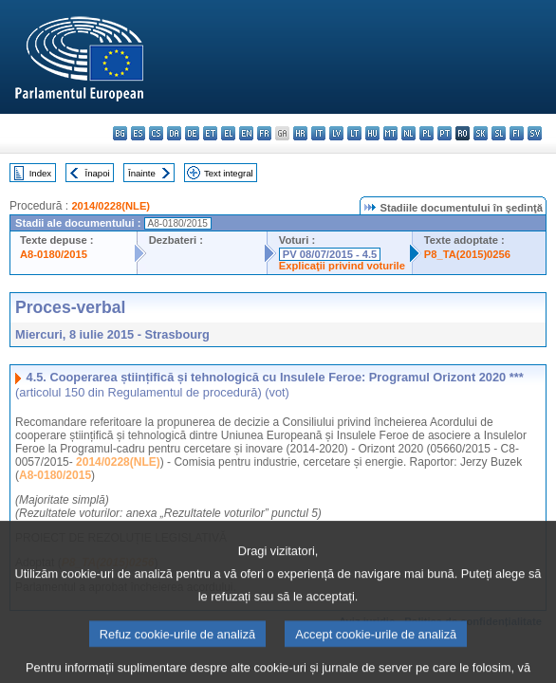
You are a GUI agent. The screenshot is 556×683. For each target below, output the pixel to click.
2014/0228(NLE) (110, 206)
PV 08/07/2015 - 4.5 (330, 254)
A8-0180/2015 (53, 254)
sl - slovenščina (498, 133)
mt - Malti (390, 133)
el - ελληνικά (228, 133)
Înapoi (97, 173)
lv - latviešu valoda (336, 133)
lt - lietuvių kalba (354, 133)
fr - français (264, 133)
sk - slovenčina (480, 133)
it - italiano (318, 133)
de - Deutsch (192, 133)
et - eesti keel (210, 133)
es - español (138, 133)
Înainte (142, 173)
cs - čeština (156, 133)
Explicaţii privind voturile (342, 265)
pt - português (444, 133)
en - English (246, 133)
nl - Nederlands (408, 133)
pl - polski (426, 133)
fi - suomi (517, 133)
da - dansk (174, 133)
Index (40, 173)
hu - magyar (372, 133)
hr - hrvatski (300, 133)
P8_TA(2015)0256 (467, 254)
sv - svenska (535, 133)
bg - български (120, 133)
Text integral (228, 173)
